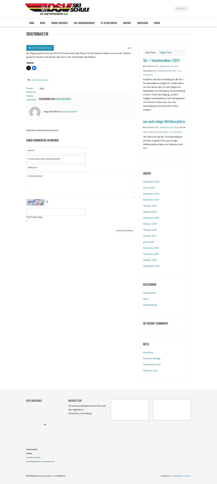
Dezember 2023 (151, 181)
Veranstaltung (44, 48)
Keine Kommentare (40, 80)
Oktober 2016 (150, 260)
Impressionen (149, 292)
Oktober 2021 (150, 205)
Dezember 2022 (151, 193)
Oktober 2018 (150, 230)
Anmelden (148, 352)
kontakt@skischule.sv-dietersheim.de (40, 461)
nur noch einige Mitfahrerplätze (164, 121)
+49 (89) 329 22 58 (33, 457)
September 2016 (151, 266)
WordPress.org (150, 370)
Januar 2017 (148, 242)
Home (31, 23)
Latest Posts (150, 52)
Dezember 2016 (151, 248)
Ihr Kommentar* (80, 185)
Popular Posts (166, 52)
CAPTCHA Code (34, 217)
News (42, 23)
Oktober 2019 (150, 224)
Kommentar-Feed (151, 364)
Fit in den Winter (109, 23)
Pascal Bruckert (63, 99)
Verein (157, 23)
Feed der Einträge (151, 358)
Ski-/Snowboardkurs (84, 23)
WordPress (61, 476)
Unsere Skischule (59, 23)
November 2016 (151, 254)
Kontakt (127, 23)
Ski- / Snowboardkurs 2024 (161, 60)
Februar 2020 (150, 211)
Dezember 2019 (151, 217)
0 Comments (176, 132)
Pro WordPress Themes (180, 476)
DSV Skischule (32, 476)
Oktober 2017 (149, 236)
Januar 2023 (149, 187)
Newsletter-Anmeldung (80, 413)
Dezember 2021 (151, 199)
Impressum (142, 23)
